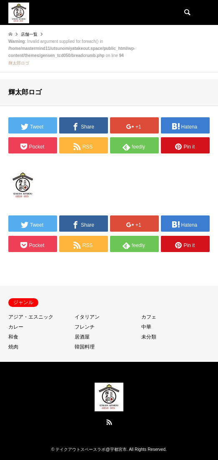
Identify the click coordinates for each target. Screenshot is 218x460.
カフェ (148, 317)
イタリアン (87, 317)
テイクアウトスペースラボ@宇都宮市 (90, 449)
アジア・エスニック (30, 317)
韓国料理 (85, 347)
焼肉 (13, 347)
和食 (13, 337)
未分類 (148, 337)
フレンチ (85, 327)
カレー (15, 327)
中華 (146, 327)
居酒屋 (82, 337)
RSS (109, 422)
